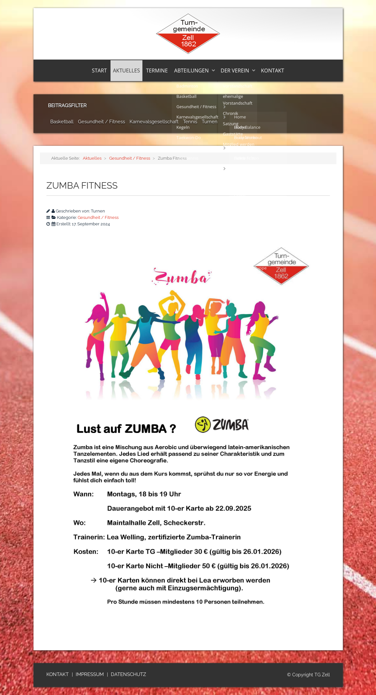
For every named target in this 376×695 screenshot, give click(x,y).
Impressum (90, 674)
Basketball (61, 122)
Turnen (209, 122)
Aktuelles (126, 70)
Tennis (190, 122)
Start (99, 70)
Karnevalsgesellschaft (154, 122)
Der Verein (235, 70)
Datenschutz (128, 674)
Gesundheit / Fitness (101, 122)
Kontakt (272, 70)
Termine (157, 70)
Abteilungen (191, 70)
